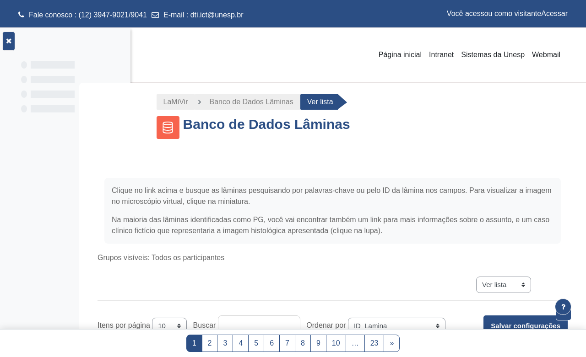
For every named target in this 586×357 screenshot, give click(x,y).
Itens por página (182, 325)
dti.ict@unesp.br (217, 15)
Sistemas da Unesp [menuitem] (493, 55)
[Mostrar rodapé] (563, 306)
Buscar (263, 325)
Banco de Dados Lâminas (280, 102)
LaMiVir (205, 102)
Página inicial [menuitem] (400, 55)
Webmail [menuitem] (546, 55)
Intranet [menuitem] (441, 55)
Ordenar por (384, 325)
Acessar (554, 13)
